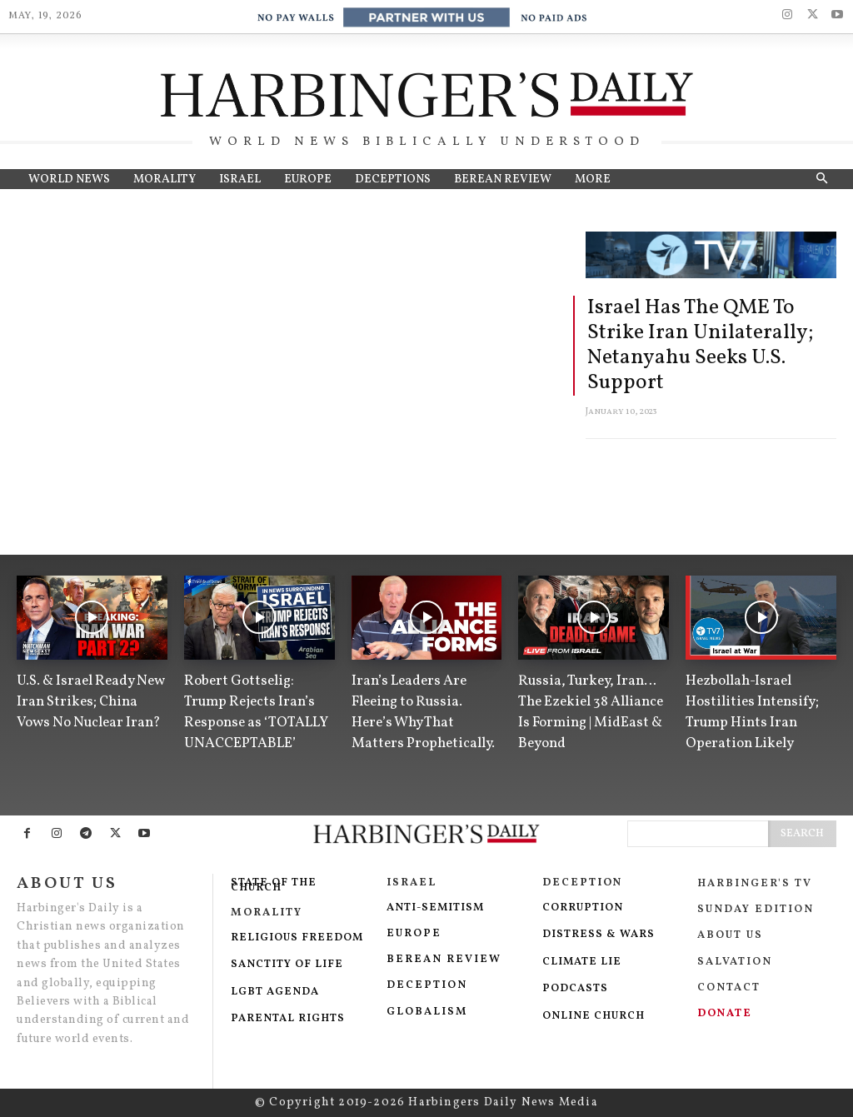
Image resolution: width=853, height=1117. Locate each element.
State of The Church (274, 885)
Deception (427, 985)
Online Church (593, 1016)
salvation (736, 962)
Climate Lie (581, 962)
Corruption (584, 907)
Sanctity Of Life (287, 964)
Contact (731, 987)
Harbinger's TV (754, 883)
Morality (266, 912)
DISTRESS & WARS (598, 934)
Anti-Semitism (437, 907)
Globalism (427, 1012)
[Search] (802, 833)
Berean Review (444, 959)
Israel (411, 882)
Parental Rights (288, 1018)
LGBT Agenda (275, 992)
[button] (821, 179)
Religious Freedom (297, 937)
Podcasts (575, 988)
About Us (730, 935)
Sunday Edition (755, 909)
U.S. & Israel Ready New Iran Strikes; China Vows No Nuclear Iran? (91, 701)
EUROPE (414, 933)
